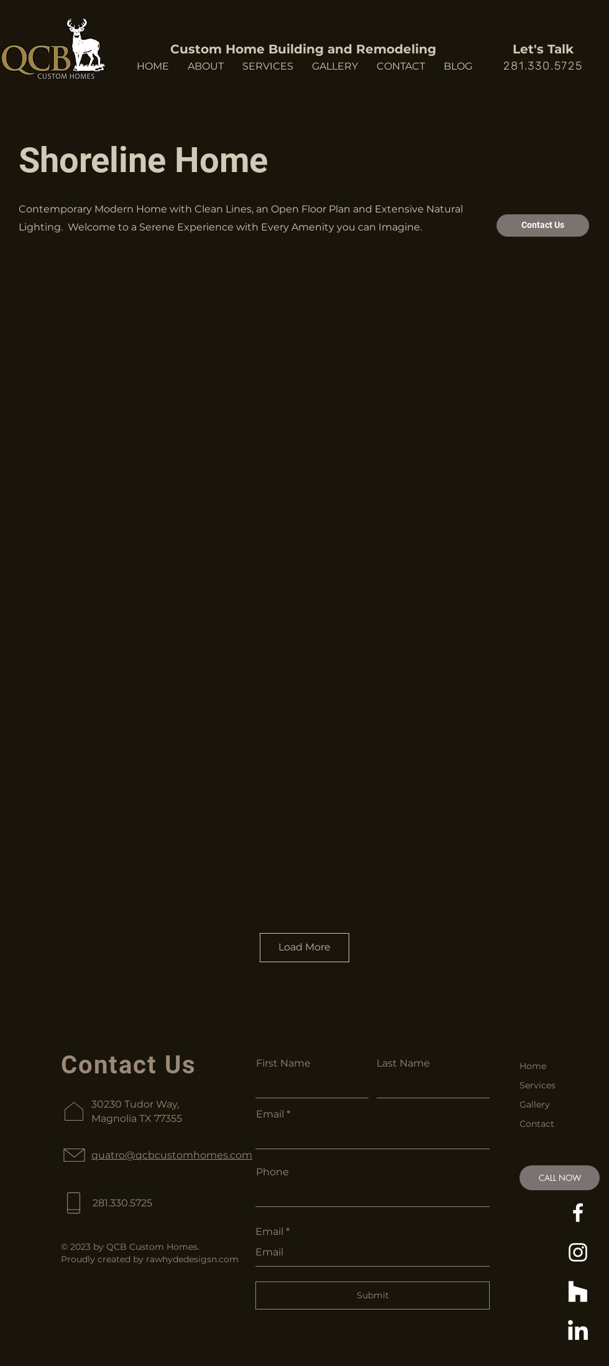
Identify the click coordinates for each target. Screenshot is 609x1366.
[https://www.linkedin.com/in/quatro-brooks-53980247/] (578, 1331)
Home (533, 1066)
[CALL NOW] (560, 1177)
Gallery (535, 1104)
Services (538, 1085)
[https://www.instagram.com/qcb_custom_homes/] (578, 1252)
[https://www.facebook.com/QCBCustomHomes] (578, 1212)
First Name (283, 1063)
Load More (304, 947)
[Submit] (372, 1295)
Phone (272, 1172)
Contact (537, 1123)
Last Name (403, 1063)
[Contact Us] (543, 225)
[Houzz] (578, 1292)
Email (270, 1114)
